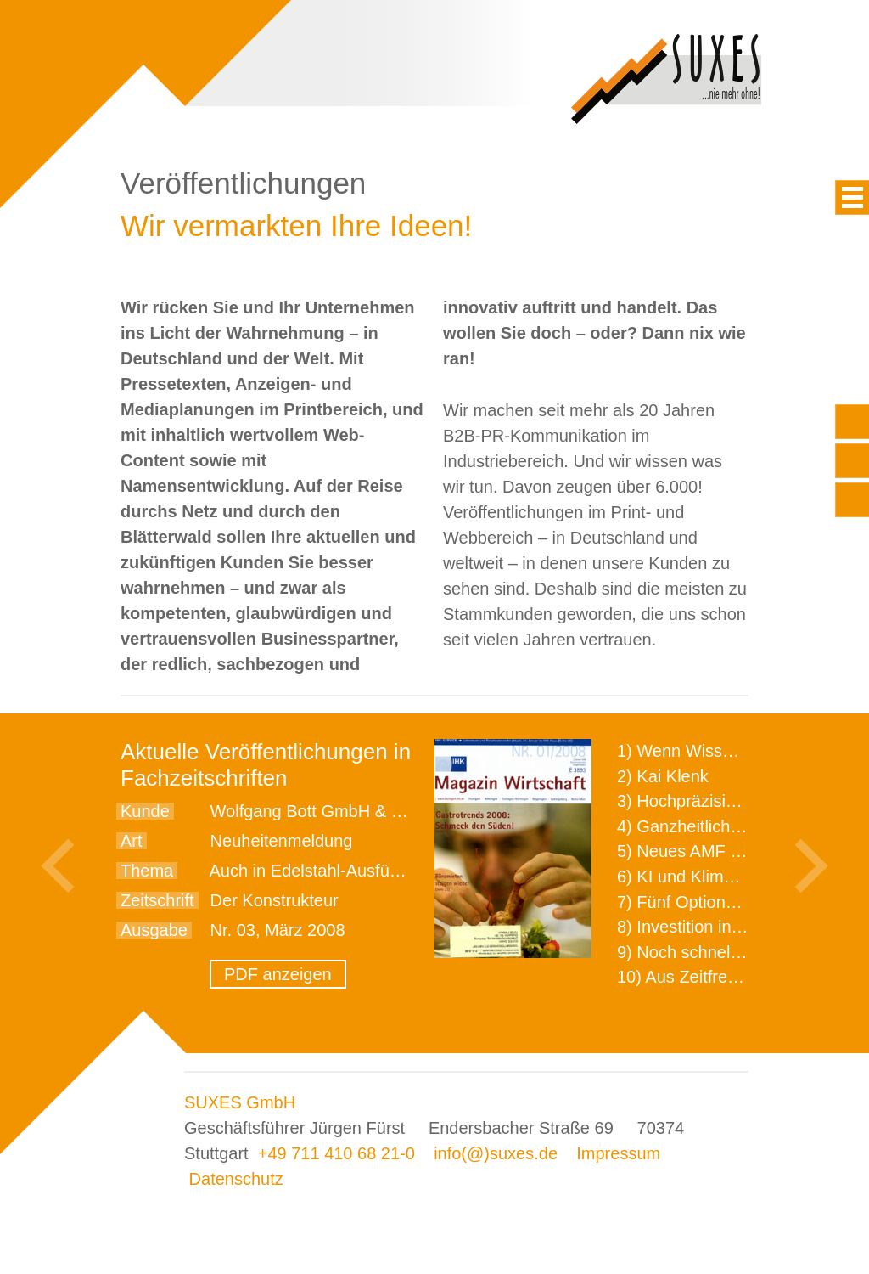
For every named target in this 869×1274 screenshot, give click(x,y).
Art (132, 840)
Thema (147, 870)
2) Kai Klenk (663, 776)
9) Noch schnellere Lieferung (725, 952)
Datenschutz (236, 1179)
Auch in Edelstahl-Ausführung (321, 870)
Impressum (618, 1153)
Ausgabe (154, 930)
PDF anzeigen (278, 974)
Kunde (145, 811)
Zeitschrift (157, 900)
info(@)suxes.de (496, 1153)
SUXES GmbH (239, 1102)
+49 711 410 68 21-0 (336, 1153)
